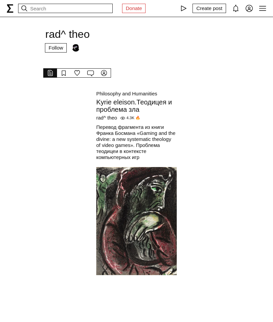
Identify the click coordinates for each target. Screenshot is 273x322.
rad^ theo (106, 117)
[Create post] (209, 8)
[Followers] (75, 48)
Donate (134, 8)
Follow (56, 48)
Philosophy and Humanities (126, 93)
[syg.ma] (10, 8)
